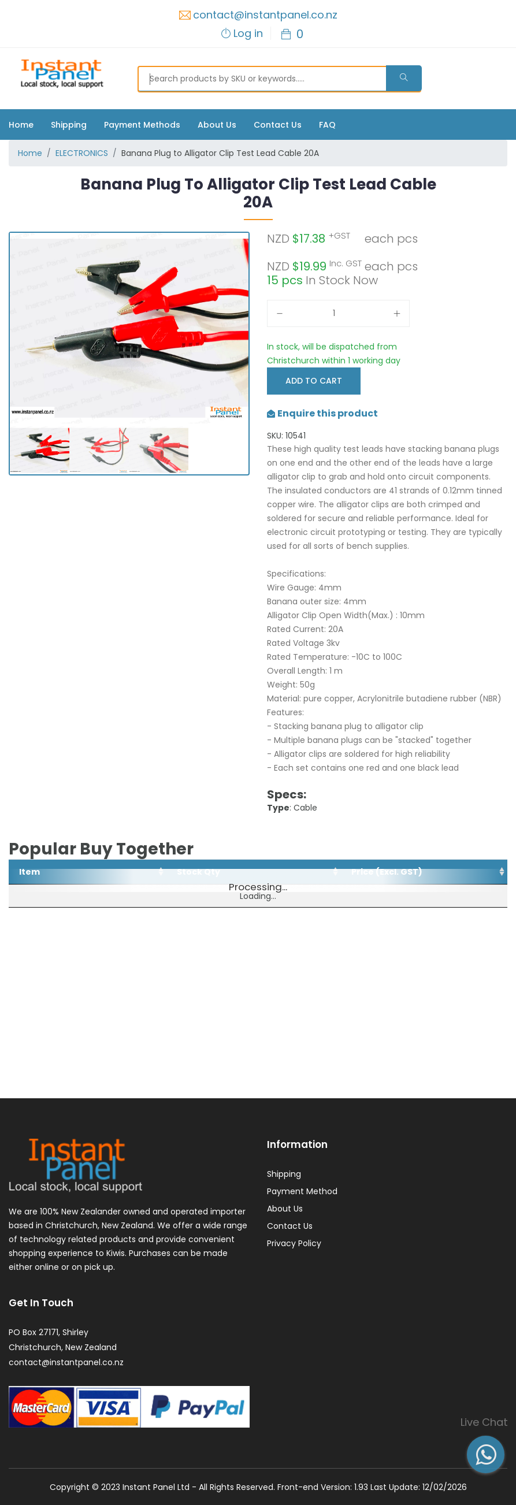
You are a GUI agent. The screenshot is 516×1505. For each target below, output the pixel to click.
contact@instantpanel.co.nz (265, 15)
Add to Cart (313, 381)
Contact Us (278, 125)
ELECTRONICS (81, 153)
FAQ (327, 125)
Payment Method (302, 1191)
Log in (248, 33)
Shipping (69, 125)
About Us (217, 125)
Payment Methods (142, 125)
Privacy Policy (294, 1243)
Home (21, 125)
